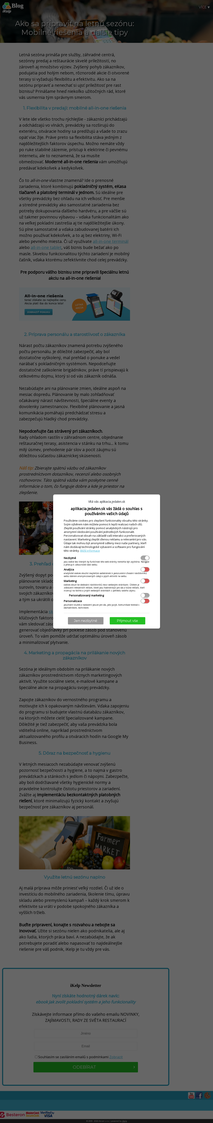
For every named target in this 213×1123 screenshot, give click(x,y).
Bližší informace (90, 551)
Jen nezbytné (85, 621)
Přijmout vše (127, 621)
